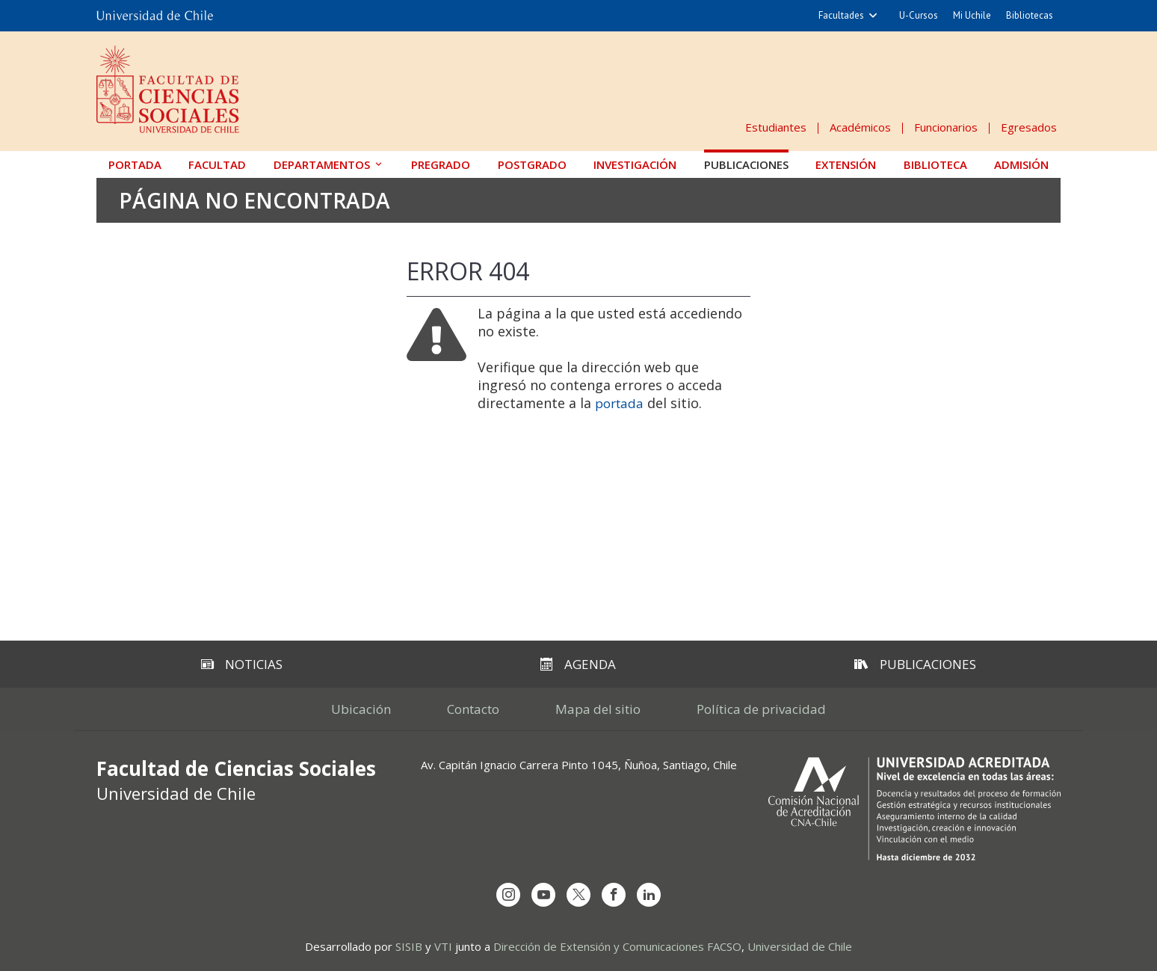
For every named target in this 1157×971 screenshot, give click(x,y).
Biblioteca (935, 164)
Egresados (1029, 127)
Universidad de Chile (799, 946)
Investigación (634, 164)
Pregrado (440, 164)
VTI (443, 946)
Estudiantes (775, 127)
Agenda (578, 664)
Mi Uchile (972, 15)
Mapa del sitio (598, 709)
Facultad (217, 164)
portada (619, 403)
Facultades (841, 15)
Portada (134, 164)
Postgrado (532, 164)
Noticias (242, 664)
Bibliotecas (1029, 15)
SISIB (408, 946)
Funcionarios (946, 127)
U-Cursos (918, 15)
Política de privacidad (761, 709)
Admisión (1021, 164)
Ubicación (361, 709)
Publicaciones (746, 164)
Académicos (860, 127)
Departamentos (322, 164)
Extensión (845, 164)
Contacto (473, 709)
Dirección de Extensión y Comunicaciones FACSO (617, 946)
